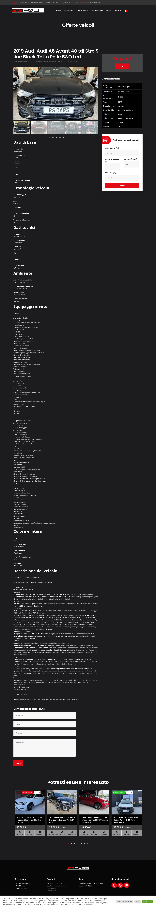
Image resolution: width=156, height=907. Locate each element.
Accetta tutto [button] (147, 901)
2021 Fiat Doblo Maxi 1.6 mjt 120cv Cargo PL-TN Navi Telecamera (126, 819)
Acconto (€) (110, 173)
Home (58, 10)
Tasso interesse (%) (112, 160)
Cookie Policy (51, 890)
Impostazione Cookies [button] (124, 901)
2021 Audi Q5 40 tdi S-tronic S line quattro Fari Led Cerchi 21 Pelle (62, 819)
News (108, 10)
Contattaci (122, 66)
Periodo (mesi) (130, 159)
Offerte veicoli (82, 10)
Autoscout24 (97, 10)
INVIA (18, 763)
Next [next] (94, 127)
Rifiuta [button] (138, 901)
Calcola (122, 186)
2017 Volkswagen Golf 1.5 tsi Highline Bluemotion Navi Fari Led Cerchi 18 (29, 819)
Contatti (117, 10)
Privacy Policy (51, 888)
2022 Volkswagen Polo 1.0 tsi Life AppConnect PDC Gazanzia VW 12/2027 (95, 819)
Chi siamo (68, 10)
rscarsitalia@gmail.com (91, 2)
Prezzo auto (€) (112, 148)
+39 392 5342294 (70, 2)
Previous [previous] (18, 127)
